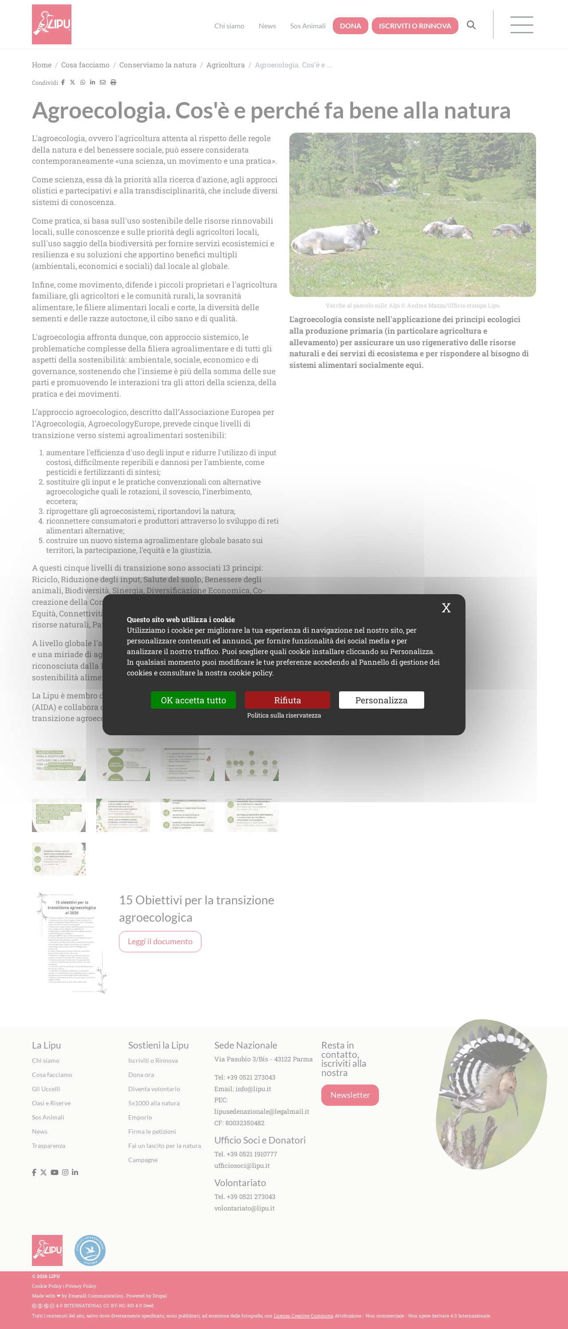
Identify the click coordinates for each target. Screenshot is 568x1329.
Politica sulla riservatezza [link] (284, 715)
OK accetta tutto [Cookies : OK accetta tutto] (193, 699)
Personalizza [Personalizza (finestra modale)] (381, 699)
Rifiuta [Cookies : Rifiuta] (287, 699)
